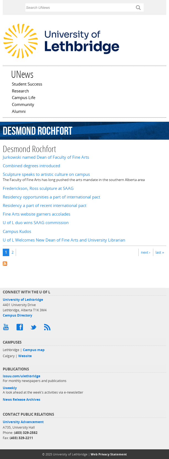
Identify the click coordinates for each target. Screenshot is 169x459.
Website (25, 356)
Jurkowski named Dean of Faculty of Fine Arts (46, 157)
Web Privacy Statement (109, 454)
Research (20, 91)
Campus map (34, 350)
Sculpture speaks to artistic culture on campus (46, 174)
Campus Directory (17, 315)
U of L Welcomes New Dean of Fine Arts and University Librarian (64, 240)
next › (145, 252)
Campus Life (23, 97)
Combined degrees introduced (31, 166)
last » (159, 252)
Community (23, 104)
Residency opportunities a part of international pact (51, 197)
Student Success (27, 84)
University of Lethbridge (23, 300)
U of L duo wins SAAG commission (36, 222)
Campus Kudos (17, 231)
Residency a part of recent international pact (44, 205)
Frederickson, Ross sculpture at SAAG (38, 188)
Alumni (19, 111)
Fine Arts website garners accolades (36, 214)
